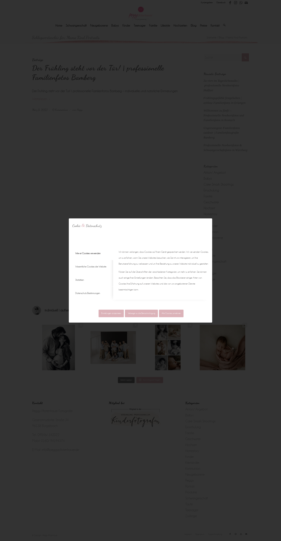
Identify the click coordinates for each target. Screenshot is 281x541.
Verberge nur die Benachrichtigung (141, 313)
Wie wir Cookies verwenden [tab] (88, 253)
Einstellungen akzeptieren (111, 313)
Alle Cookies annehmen (171, 313)
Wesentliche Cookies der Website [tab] (90, 266)
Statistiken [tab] (79, 280)
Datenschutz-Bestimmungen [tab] (87, 293)
